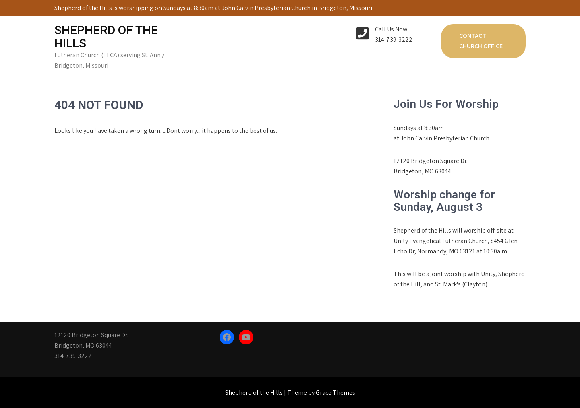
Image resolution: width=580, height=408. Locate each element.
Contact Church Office (481, 40)
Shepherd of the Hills (106, 36)
